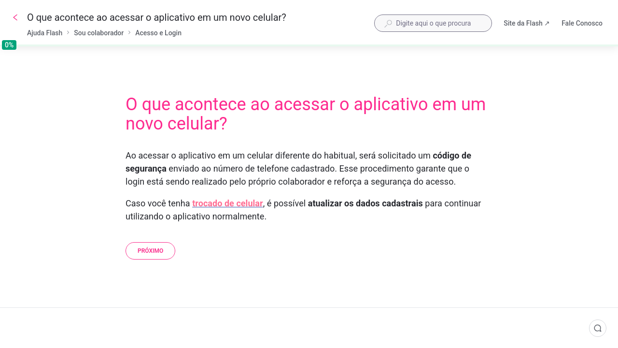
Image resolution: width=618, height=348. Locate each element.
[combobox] (433, 23)
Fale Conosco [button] (582, 23)
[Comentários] (597, 328)
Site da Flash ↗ (527, 24)
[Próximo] (150, 251)
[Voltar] (15, 17)
